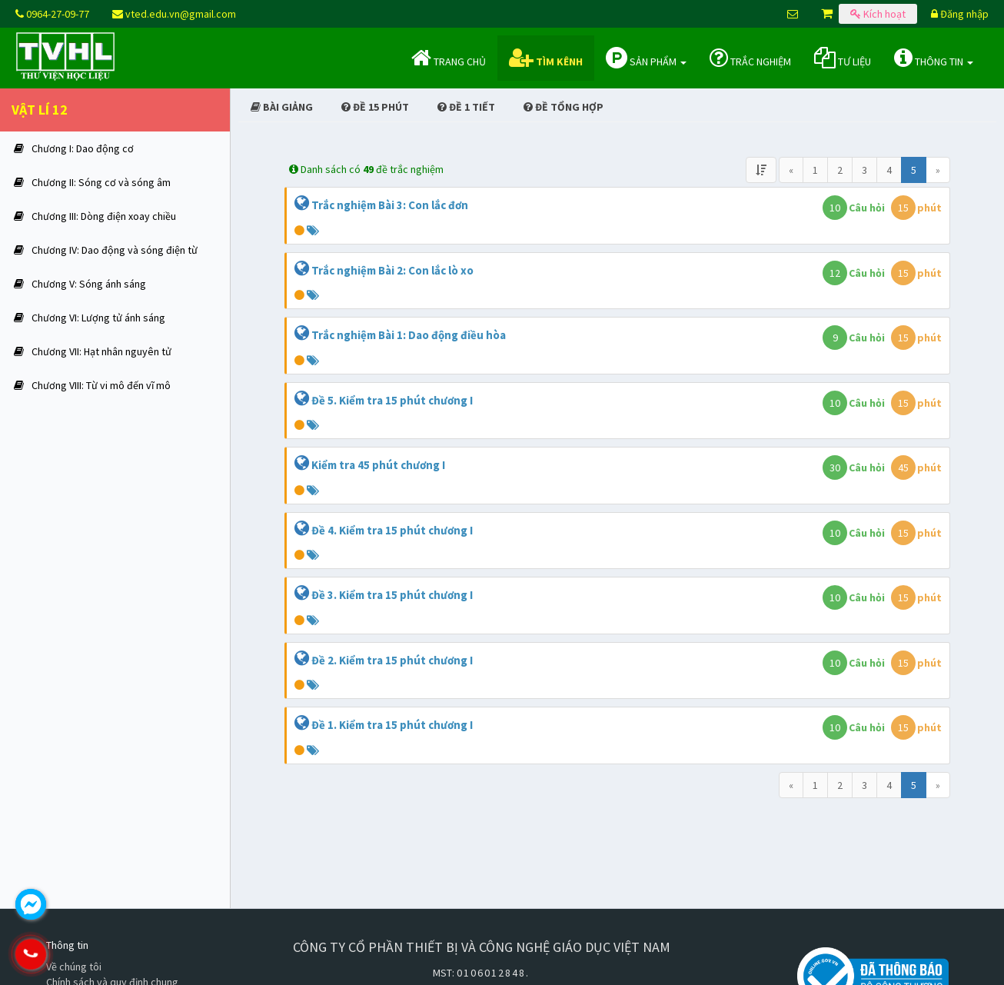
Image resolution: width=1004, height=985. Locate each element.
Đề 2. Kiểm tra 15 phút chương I (392, 660)
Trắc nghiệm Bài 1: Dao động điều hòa (408, 335)
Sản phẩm (646, 57)
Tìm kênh (546, 57)
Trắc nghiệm (750, 57)
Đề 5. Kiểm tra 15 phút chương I (392, 400)
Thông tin (933, 57)
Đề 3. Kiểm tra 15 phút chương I (392, 594)
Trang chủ (448, 57)
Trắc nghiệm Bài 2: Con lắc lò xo (392, 270)
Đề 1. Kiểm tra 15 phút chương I (392, 724)
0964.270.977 (96, 954)
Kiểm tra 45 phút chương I (378, 465)
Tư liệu (842, 57)
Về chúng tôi (73, 966)
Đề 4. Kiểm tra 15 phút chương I (392, 530)
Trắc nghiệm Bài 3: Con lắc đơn (389, 205)
